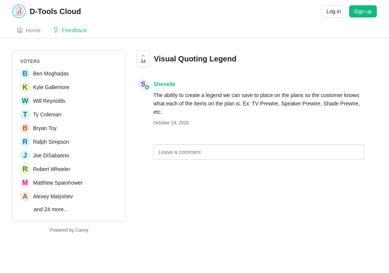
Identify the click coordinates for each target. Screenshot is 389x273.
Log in (333, 11)
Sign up (363, 11)
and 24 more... (51, 209)
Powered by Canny (69, 230)
